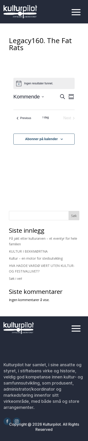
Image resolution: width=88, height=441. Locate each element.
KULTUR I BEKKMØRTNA (28, 251)
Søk (74, 215)
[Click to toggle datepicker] (28, 97)
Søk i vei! (15, 278)
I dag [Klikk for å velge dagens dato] (45, 117)
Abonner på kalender (41, 139)
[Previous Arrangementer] (24, 118)
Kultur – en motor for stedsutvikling (36, 258)
